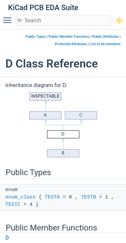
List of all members (105, 44)
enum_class (20, 197)
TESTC (12, 205)
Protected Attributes (71, 44)
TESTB (88, 197)
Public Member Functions (69, 36)
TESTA (52, 197)
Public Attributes (105, 36)
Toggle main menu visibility (9, 17)
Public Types (36, 36)
